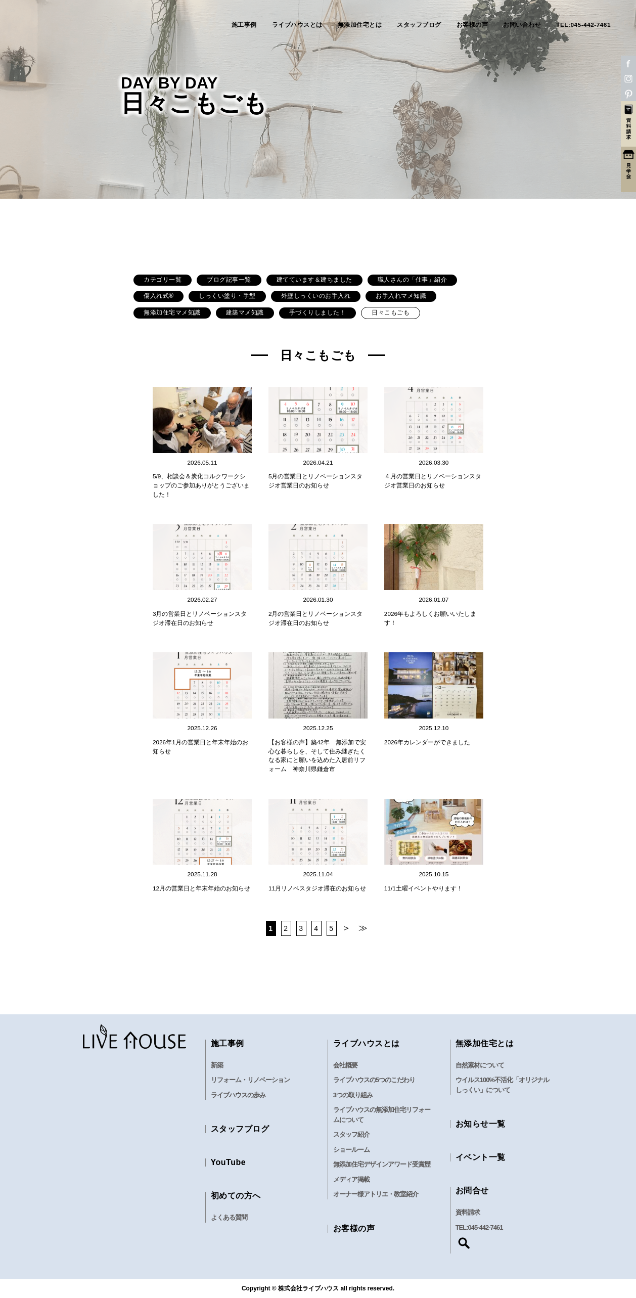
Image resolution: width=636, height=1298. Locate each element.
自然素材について (480, 1065)
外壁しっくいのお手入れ (316, 295)
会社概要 (345, 1065)
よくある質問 (229, 1217)
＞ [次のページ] (346, 927)
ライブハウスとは (297, 25)
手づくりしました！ (317, 312)
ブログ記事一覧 (229, 279)
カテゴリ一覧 (162, 279)
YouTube (228, 1162)
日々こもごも (391, 312)
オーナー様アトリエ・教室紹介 (375, 1194)
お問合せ (472, 1190)
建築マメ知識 (245, 312)
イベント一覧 (481, 1157)
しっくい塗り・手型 (227, 295)
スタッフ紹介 (351, 1134)
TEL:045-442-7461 (583, 25)
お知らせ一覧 (481, 1124)
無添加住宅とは (360, 25)
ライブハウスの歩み (238, 1095)
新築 (217, 1065)
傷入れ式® (158, 295)
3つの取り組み (353, 1095)
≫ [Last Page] (363, 928)
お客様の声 (472, 25)
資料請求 (468, 1212)
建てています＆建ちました (314, 279)
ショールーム (351, 1149)
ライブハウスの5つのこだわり (374, 1080)
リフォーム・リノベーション (250, 1080)
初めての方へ (236, 1195)
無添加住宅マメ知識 (172, 312)
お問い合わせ (522, 25)
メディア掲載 (351, 1179)
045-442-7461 (485, 1227)
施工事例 (244, 25)
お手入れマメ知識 (401, 295)
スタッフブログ (419, 25)
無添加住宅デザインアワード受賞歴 (381, 1164)
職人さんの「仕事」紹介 (412, 279)
